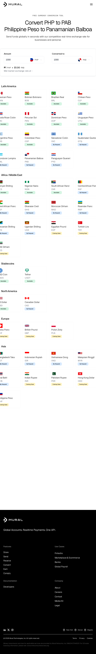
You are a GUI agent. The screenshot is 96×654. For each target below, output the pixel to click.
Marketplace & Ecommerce (67, 557)
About (57, 587)
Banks (58, 562)
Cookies (90, 638)
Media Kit (59, 601)
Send (5, 556)
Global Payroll (61, 566)
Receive (7, 560)
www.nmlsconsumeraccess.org (38, 646)
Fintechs (59, 553)
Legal (57, 605)
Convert (7, 564)
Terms (75, 638)
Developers (8, 586)
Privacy (82, 638)
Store (6, 552)
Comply (7, 573)
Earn (5, 569)
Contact (58, 596)
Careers (58, 592)
